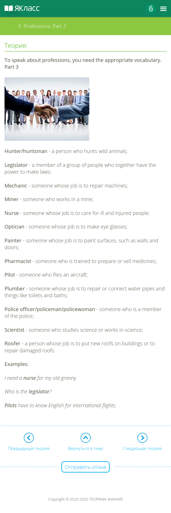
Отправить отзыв (85, 467)
